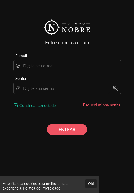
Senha (20, 78)
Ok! (91, 183)
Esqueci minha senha (102, 104)
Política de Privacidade (41, 188)
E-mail (21, 55)
